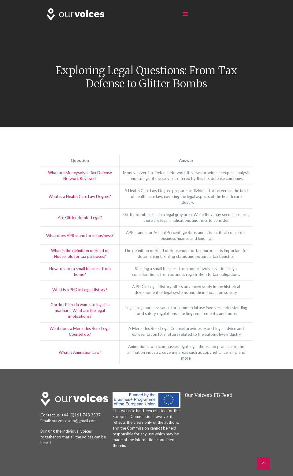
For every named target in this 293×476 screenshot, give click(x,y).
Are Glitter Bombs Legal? (80, 217)
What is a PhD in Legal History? (79, 289)
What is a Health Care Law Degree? (80, 196)
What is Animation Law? (80, 352)
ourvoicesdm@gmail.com (74, 420)
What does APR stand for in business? (79, 235)
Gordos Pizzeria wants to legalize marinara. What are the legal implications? (79, 310)
